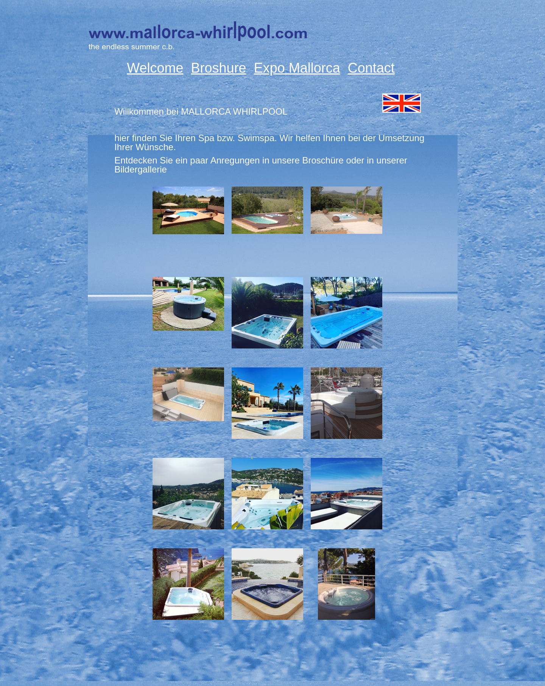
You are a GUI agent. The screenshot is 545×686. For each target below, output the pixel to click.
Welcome (155, 68)
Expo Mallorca (297, 68)
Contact (371, 68)
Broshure (218, 68)
